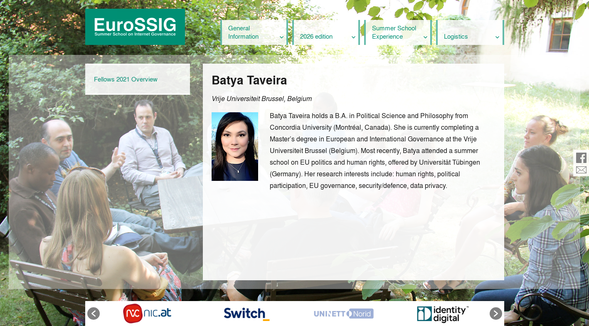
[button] (93, 313)
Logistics (456, 36)
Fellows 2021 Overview (126, 79)
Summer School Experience (394, 32)
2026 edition (316, 36)
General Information (243, 32)
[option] (147, 313)
